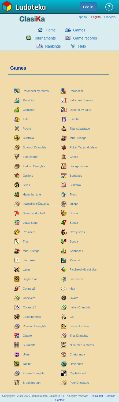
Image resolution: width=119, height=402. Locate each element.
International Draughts (36, 203)
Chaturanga (77, 354)
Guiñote (28, 175)
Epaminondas (32, 316)
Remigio (28, 100)
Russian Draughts (34, 326)
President (29, 232)
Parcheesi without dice (83, 269)
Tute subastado (80, 128)
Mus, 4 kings (31, 250)
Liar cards (76, 279)
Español (82, 17)
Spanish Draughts (34, 147)
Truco (73, 194)
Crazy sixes (77, 232)
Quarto (27, 335)
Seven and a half (34, 213)
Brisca (74, 213)
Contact (59, 400)
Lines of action (79, 326)
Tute (26, 119)
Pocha (27, 128)
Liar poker (29, 260)
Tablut (27, 363)
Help (82, 46)
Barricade (76, 175)
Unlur (26, 354)
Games (79, 30)
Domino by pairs (80, 109)
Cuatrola (28, 138)
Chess (74, 156)
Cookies (110, 395)
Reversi (75, 260)
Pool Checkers (79, 382)
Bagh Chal (29, 279)
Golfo (26, 269)
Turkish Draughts (34, 166)
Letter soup (30, 222)
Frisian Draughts (33, 373)
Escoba (75, 119)
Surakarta (29, 345)
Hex (72, 288)
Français (110, 17)
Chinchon (29, 109)
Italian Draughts (80, 307)
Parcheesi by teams (36, 91)
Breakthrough (31, 382)
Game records (85, 38)
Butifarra (75, 185)
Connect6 (29, 288)
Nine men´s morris (82, 345)
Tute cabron (30, 156)
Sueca (74, 222)
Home (51, 30)
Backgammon (79, 166)
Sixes (26, 185)
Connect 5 (29, 307)
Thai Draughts (79, 335)
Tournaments (45, 38)
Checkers (29, 298)
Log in (88, 7)
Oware (74, 298)
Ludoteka (31, 7)
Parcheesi (76, 91)
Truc (26, 241)
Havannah (76, 363)
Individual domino (81, 100)
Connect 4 (76, 250)
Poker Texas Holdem (83, 147)
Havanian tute (32, 194)
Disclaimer (97, 395)
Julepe (74, 203)
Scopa (74, 241)
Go (72, 316)
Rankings (53, 46)
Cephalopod (77, 373)
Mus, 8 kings (78, 138)
